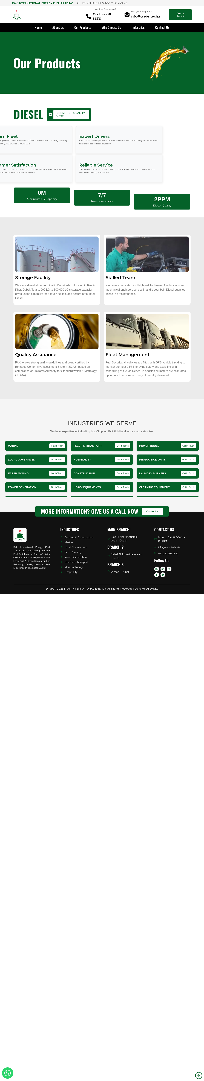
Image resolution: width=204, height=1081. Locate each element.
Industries (138, 27)
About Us (58, 27)
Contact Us (162, 27)
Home (38, 27)
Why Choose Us (111, 27)
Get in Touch (180, 15)
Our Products (82, 27)
